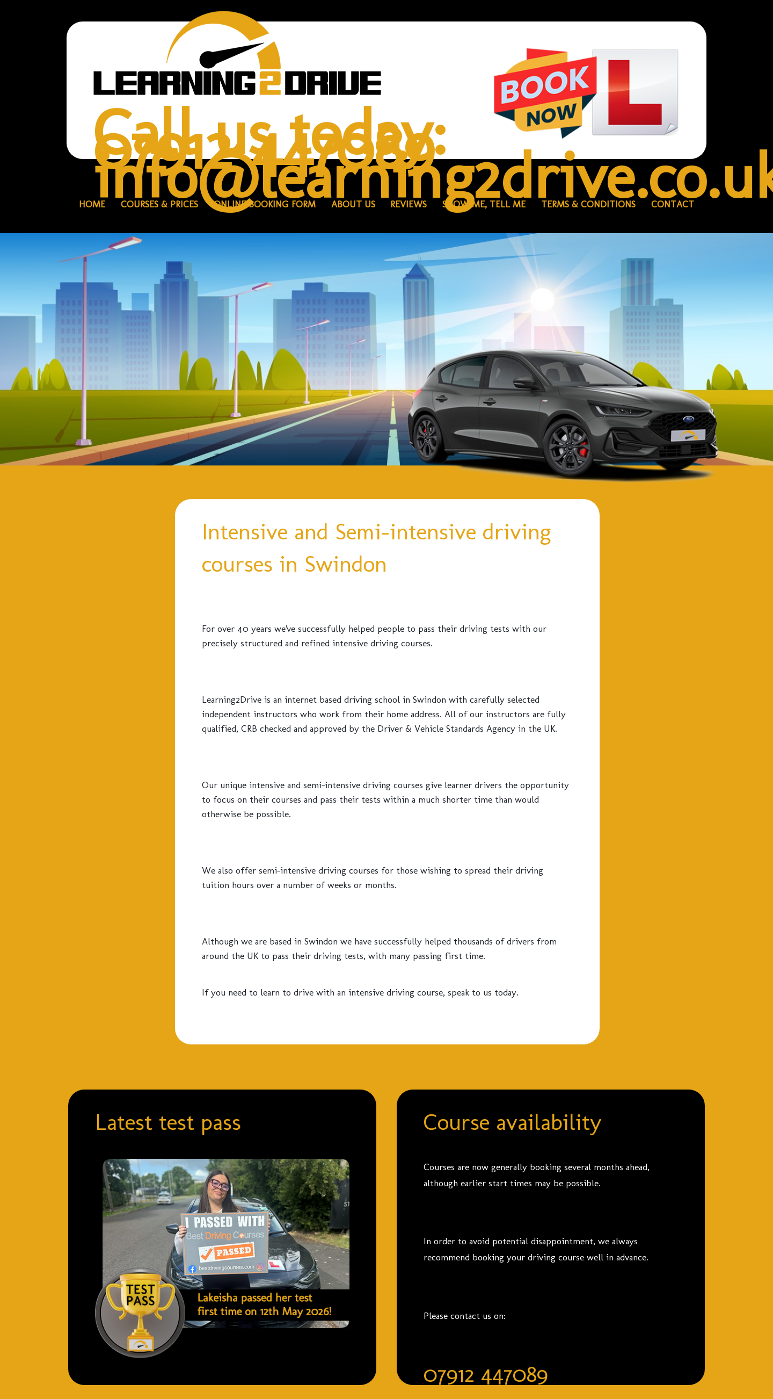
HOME (92, 204)
